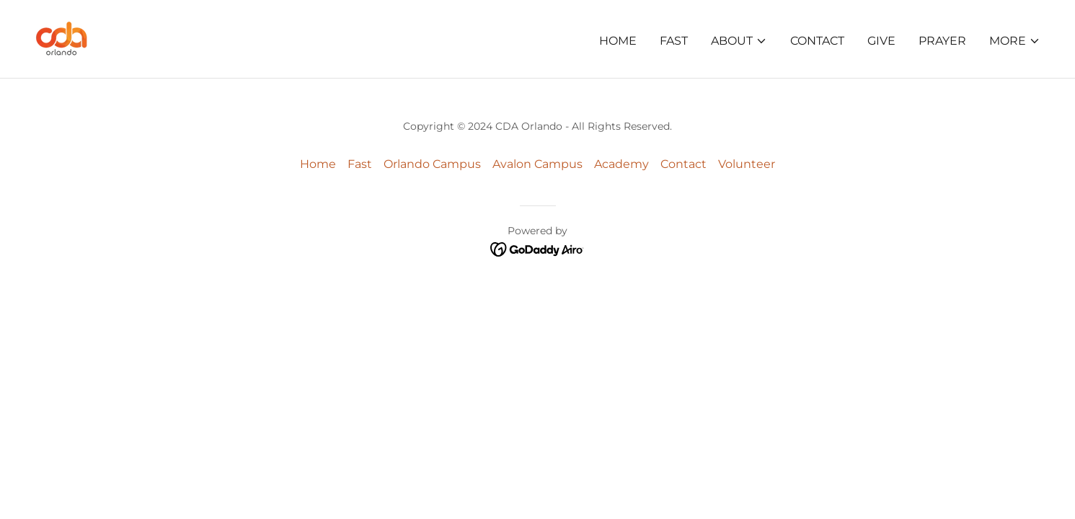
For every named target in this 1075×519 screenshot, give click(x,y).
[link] (62, 38)
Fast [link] (674, 41)
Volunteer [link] (746, 164)
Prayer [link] (942, 41)
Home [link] (618, 41)
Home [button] (318, 164)
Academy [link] (621, 164)
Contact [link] (817, 41)
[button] (739, 41)
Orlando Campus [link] (432, 164)
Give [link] (881, 41)
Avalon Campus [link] (537, 164)
